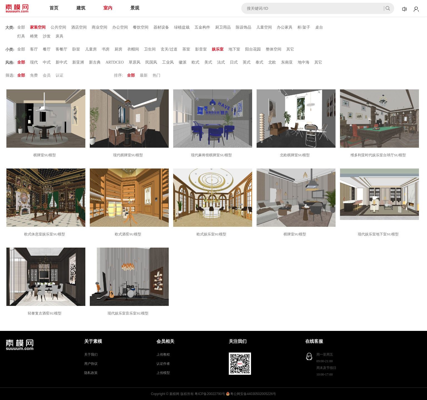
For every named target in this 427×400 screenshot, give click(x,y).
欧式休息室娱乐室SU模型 (45, 234)
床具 (59, 36)
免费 (34, 75)
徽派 (183, 62)
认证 (59, 75)
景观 (134, 8)
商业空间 (99, 27)
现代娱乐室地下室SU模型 (379, 234)
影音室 (201, 49)
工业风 (168, 62)
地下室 (234, 49)
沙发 (47, 36)
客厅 (34, 49)
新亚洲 (78, 62)
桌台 (319, 27)
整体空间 (273, 49)
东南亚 (287, 62)
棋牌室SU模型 (45, 155)
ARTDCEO (115, 62)
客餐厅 (61, 49)
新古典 (95, 62)
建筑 (80, 8)
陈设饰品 (243, 27)
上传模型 (163, 373)
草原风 (134, 62)
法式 (221, 62)
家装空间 (38, 27)
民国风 (151, 62)
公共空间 (58, 27)
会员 (47, 75)
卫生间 (150, 49)
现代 (34, 62)
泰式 (259, 62)
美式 (208, 62)
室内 (107, 8)
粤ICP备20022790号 (210, 394)
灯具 (21, 36)
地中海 (303, 62)
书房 (106, 49)
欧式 (195, 62)
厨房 (118, 49)
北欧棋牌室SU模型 (296, 155)
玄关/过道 (169, 49)
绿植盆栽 (182, 27)
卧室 (76, 49)
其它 (290, 49)
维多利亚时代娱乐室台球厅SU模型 (379, 155)
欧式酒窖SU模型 (128, 234)
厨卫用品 (223, 27)
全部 (21, 27)
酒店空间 (79, 27)
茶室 (186, 49)
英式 (246, 62)
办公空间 (120, 27)
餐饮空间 (140, 27)
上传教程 (163, 354)
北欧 (272, 62)
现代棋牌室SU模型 (129, 155)
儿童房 (91, 49)
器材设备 (161, 27)
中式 (47, 62)
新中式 (61, 62)
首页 (53, 8)
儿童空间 (264, 27)
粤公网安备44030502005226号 (253, 394)
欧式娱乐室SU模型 (212, 234)
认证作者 (163, 364)
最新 (144, 75)
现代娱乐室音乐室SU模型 (128, 313)
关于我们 (91, 354)
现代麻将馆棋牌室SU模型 (212, 155)
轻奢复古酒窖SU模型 (45, 313)
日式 (234, 62)
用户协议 (91, 364)
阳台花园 (253, 49)
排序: (118, 75)
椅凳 (34, 36)
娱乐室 (218, 49)
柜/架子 (303, 27)
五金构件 (202, 27)
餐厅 (47, 49)
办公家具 (284, 27)
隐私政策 (91, 373)
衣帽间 (133, 49)
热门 (156, 75)
